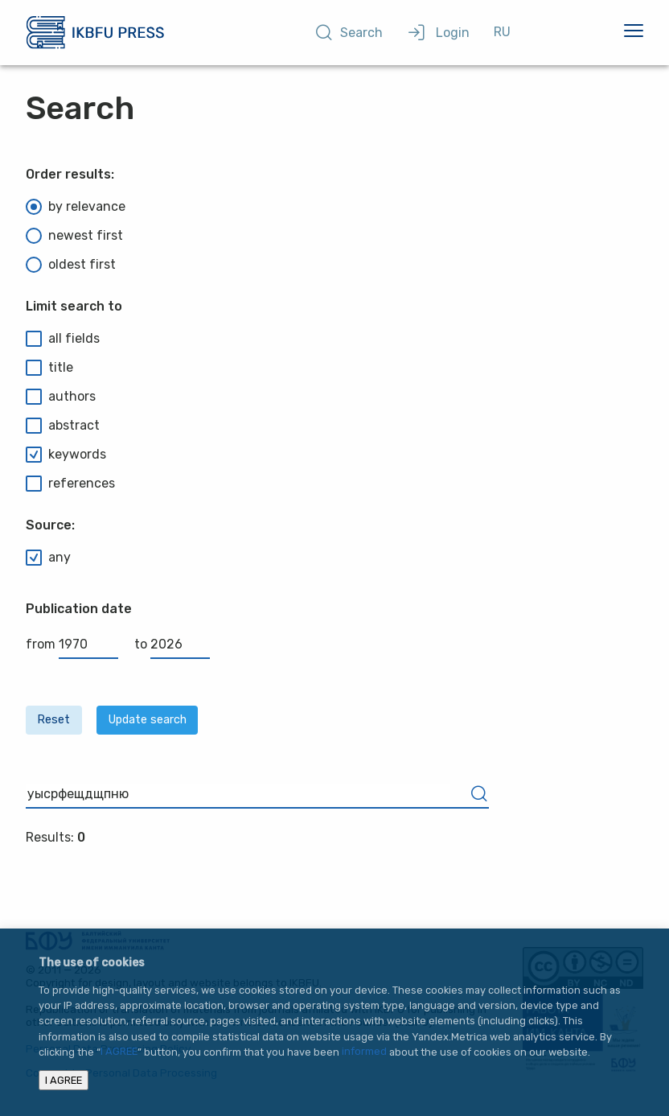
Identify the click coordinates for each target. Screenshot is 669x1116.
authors (61, 397)
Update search (148, 720)
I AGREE (119, 1052)
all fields (63, 339)
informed (364, 1052)
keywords (66, 455)
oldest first (71, 265)
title (49, 368)
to (172, 644)
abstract (63, 426)
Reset (53, 720)
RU (502, 31)
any (48, 558)
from (72, 644)
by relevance (75, 207)
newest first (74, 236)
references (70, 484)
